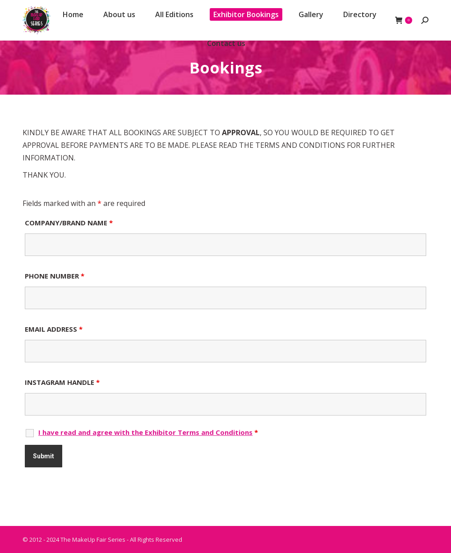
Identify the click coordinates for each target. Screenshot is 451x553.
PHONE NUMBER (54, 275)
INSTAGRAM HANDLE (62, 382)
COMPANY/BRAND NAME (69, 222)
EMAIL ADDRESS (54, 329)
